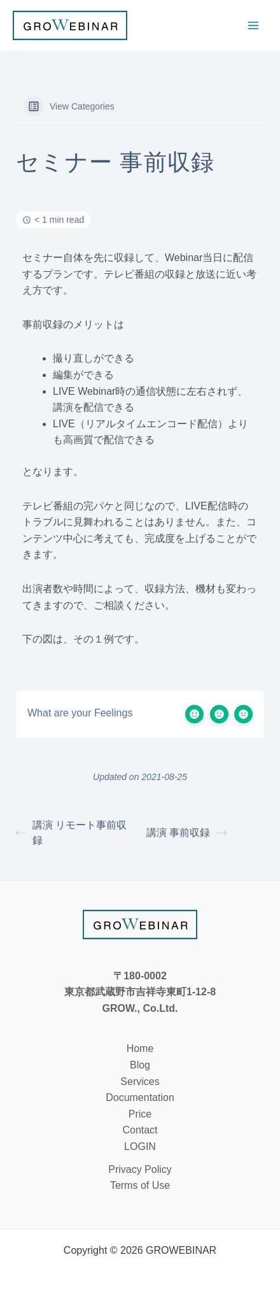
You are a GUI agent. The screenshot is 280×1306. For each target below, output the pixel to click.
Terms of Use (140, 1185)
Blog (140, 1065)
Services (139, 1081)
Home (140, 1048)
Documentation (140, 1097)
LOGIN (140, 1146)
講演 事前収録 (186, 832)
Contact (139, 1130)
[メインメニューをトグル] (253, 25)
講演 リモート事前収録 (71, 833)
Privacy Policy (140, 1169)
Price (140, 1114)
